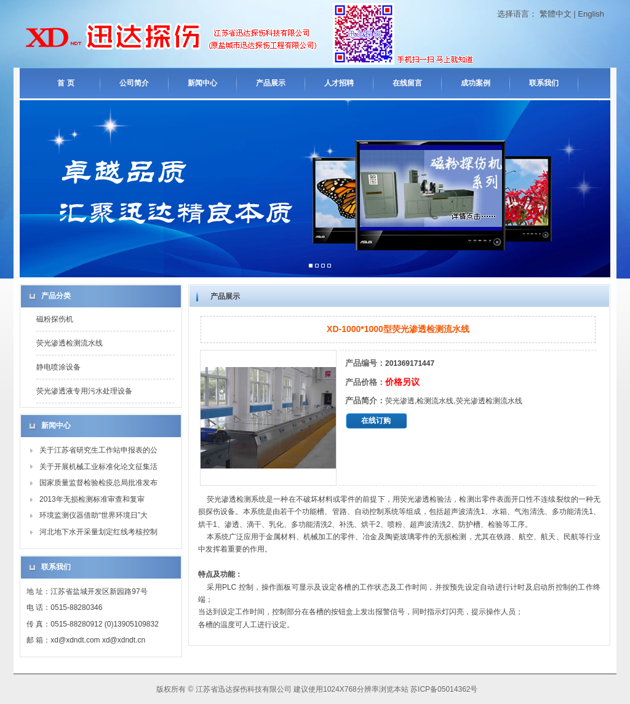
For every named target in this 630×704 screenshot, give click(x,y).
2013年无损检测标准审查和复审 (92, 499)
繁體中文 (556, 13)
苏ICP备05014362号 (443, 689)
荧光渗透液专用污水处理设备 (84, 391)
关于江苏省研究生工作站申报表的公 (98, 450)
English (591, 13)
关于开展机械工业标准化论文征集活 (98, 466)
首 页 (65, 83)
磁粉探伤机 (54, 319)
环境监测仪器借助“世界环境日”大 (93, 515)
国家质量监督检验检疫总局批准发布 (98, 482)
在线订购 (376, 420)
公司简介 (134, 83)
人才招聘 (339, 83)
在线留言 (407, 83)
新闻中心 (202, 83)
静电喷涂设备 (58, 367)
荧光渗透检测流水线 (69, 343)
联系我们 (544, 83)
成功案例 (475, 83)
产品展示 (270, 83)
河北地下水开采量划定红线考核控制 (98, 532)
